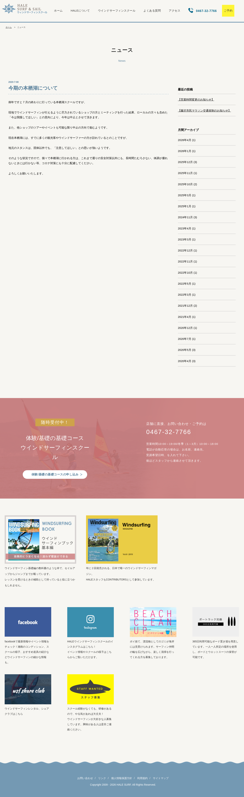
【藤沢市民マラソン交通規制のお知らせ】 (204, 110)
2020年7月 (184, 338)
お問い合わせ (85, 778)
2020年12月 (185, 327)
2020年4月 (184, 361)
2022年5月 (184, 283)
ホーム (58, 10)
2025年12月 (185, 162)
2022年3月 (184, 294)
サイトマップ (161, 778)
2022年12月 (185, 250)
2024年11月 (185, 217)
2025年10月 (185, 184)
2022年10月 (185, 272)
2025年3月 (184, 195)
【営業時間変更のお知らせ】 (196, 99)
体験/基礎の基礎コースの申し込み (54, 474)
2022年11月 (185, 261)
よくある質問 (152, 10)
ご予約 (228, 10)
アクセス (174, 10)
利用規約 (142, 778)
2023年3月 (184, 239)
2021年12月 (185, 305)
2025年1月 (184, 206)
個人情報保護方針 (121, 778)
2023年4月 (184, 228)
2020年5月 (184, 349)
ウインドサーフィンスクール (117, 10)
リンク (102, 778)
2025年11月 (185, 173)
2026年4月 (184, 140)
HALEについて (80, 10)
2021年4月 (184, 316)
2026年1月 (184, 151)
